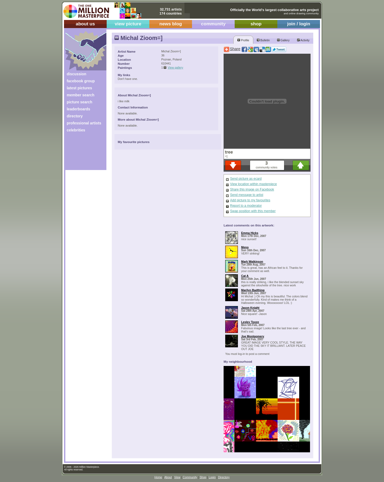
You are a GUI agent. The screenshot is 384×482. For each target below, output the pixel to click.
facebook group (81, 81)
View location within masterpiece (253, 184)
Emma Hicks (249, 233)
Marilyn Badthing (252, 290)
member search (80, 95)
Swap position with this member (253, 211)
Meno (245, 247)
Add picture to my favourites (250, 200)
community (213, 23)
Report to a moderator (246, 206)
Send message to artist (246, 195)
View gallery (175, 67)
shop (256, 23)
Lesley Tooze (250, 322)
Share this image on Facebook (252, 189)
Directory (224, 477)
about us (85, 23)
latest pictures (79, 88)
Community (190, 477)
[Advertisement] (82, 153)
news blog (170, 23)
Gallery (283, 40)
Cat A (244, 275)
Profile (243, 40)
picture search (79, 102)
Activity (303, 40)
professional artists (84, 123)
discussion (76, 74)
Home (158, 477)
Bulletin (263, 40)
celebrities (76, 130)
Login (212, 477)
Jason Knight (250, 307)
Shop (203, 477)
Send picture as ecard (246, 179)
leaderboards (78, 109)
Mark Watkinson (252, 261)
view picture (128, 23)
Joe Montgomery (252, 336)
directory (75, 116)
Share (235, 49)
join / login (298, 23)
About (168, 477)
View (177, 477)
